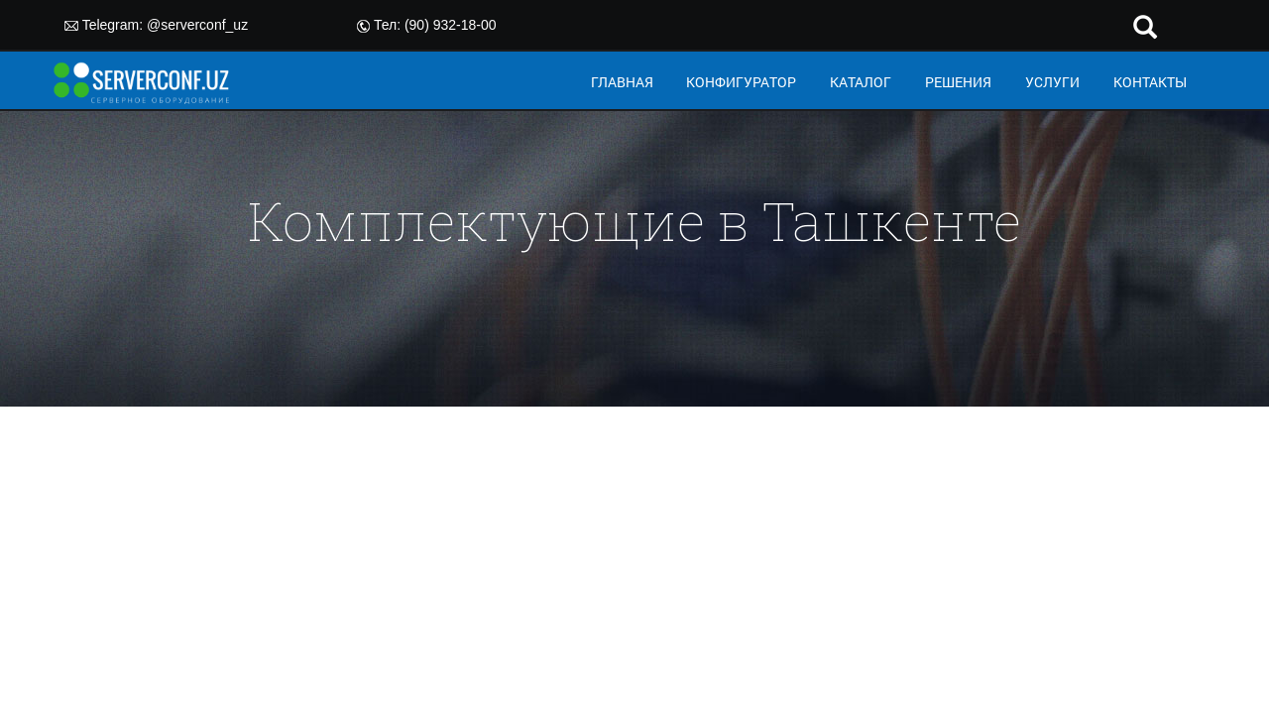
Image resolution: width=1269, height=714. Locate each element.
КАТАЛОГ (860, 81)
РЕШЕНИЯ (958, 81)
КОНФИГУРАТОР (741, 81)
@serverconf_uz (197, 25)
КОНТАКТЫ (1150, 81)
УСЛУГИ (1052, 81)
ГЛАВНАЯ (622, 81)
